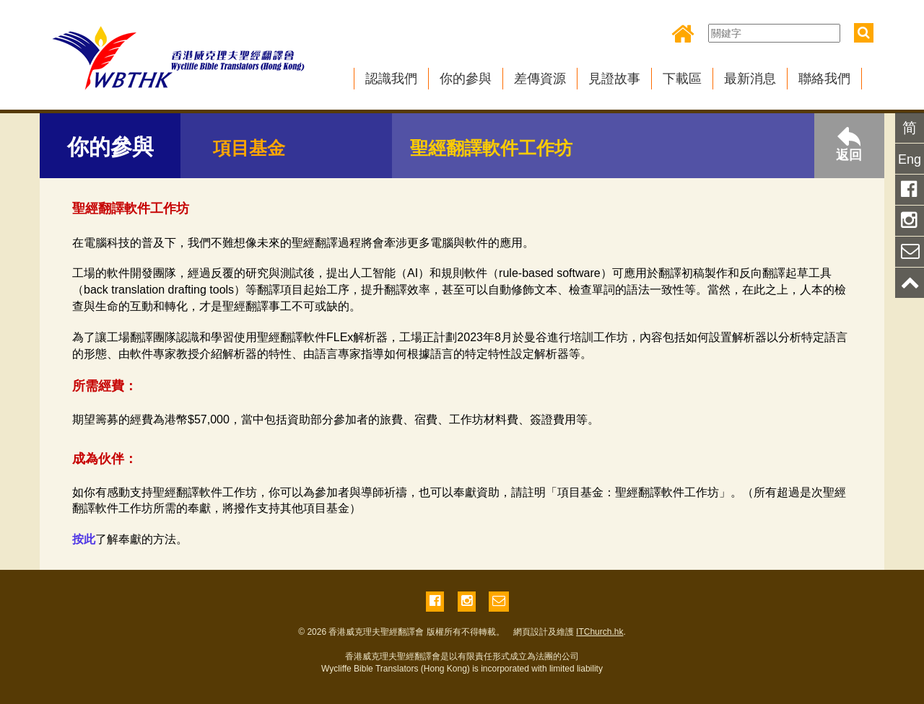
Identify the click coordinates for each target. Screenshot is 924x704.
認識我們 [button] (391, 78)
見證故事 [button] (614, 78)
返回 (849, 144)
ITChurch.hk (599, 632)
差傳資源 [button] (540, 78)
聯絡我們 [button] (824, 78)
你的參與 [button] (466, 78)
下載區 (682, 78)
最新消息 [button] (750, 78)
